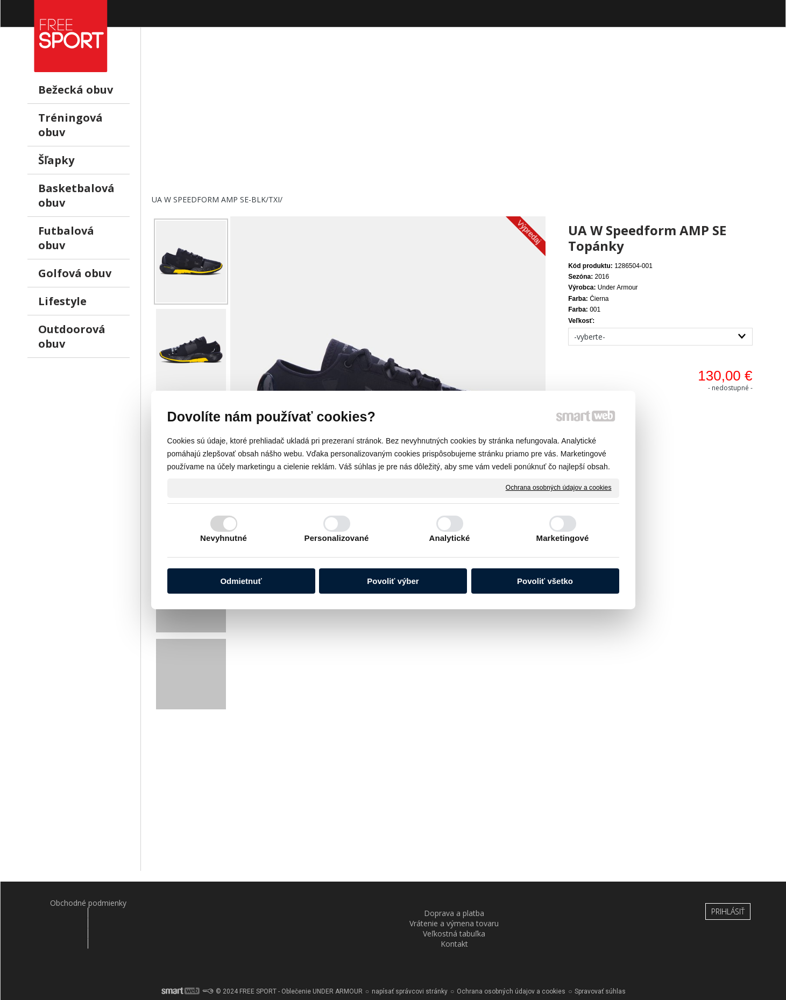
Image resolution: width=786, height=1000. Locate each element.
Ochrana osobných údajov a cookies (559, 487)
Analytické (449, 538)
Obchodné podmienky (82, 903)
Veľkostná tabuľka (455, 903)
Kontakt (580, 903)
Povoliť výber (393, 581)
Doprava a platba (206, 903)
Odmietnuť (240, 581)
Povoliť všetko (545, 581)
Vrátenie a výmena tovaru (331, 903)
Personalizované (337, 538)
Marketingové (562, 538)
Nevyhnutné (223, 538)
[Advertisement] (455, 119)
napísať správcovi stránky (410, 962)
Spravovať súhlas (600, 962)
